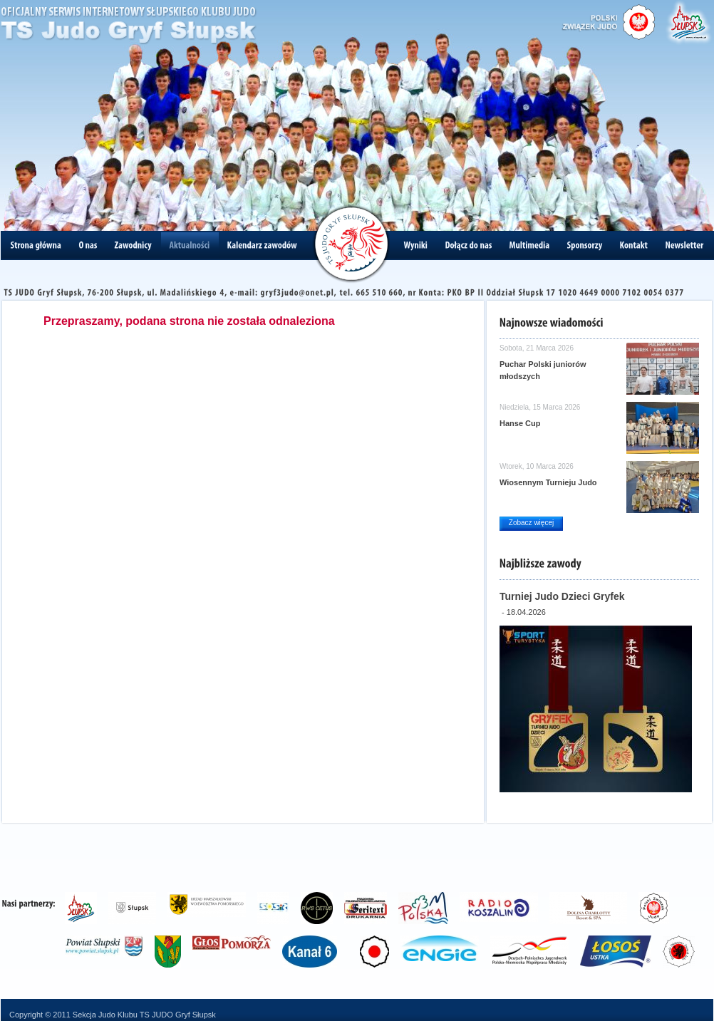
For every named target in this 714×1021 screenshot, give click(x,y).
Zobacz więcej (531, 523)
